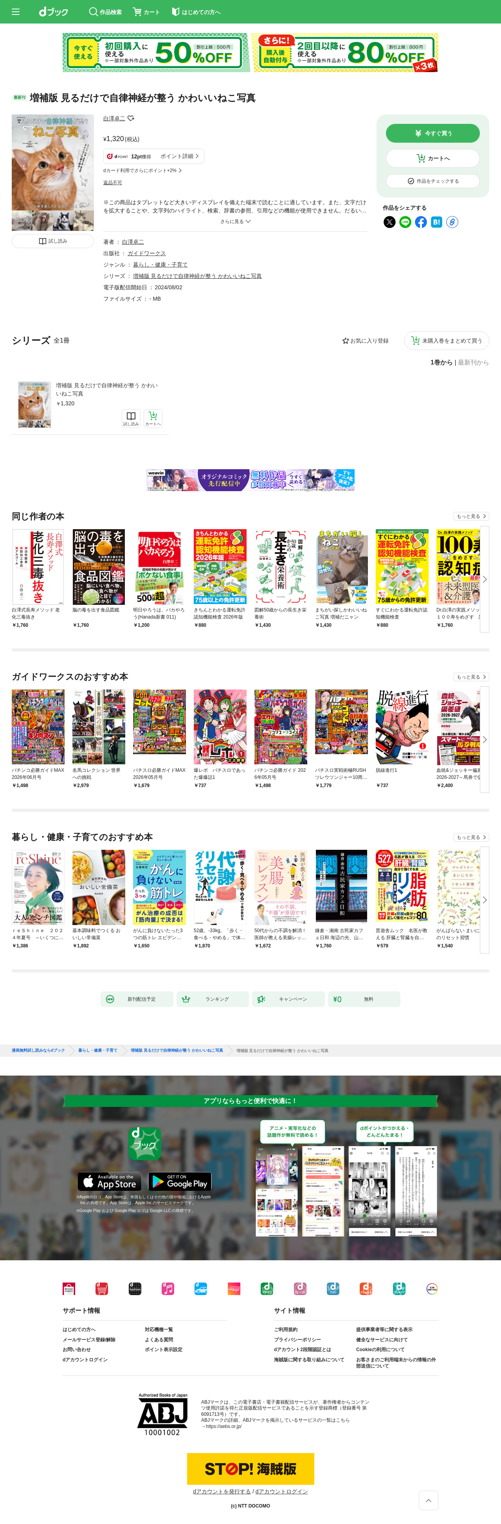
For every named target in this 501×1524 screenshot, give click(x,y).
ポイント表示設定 (163, 1349)
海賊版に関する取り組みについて (309, 1360)
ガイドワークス (147, 253)
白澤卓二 (114, 118)
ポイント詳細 (176, 156)
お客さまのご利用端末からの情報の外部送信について (396, 1363)
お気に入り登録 (369, 340)
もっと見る (468, 516)
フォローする (131, 118)
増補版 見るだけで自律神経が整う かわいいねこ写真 (107, 389)
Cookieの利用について (380, 1349)
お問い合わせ (77, 1349)
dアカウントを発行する (222, 1491)
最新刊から (473, 362)
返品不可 (112, 182)
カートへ (439, 158)
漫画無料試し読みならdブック (38, 1050)
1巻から (442, 362)
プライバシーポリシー (297, 1340)
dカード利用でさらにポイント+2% (140, 170)
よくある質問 (159, 1340)
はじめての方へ (79, 1329)
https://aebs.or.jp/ (223, 1426)
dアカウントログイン (85, 1360)
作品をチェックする (438, 181)
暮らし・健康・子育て (160, 264)
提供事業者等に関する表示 (384, 1329)
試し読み (58, 241)
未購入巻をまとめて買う (452, 340)
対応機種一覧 (159, 1329)
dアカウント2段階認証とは (302, 1349)
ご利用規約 (285, 1329)
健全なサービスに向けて (382, 1340)
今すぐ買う (438, 133)
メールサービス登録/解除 (89, 1340)
